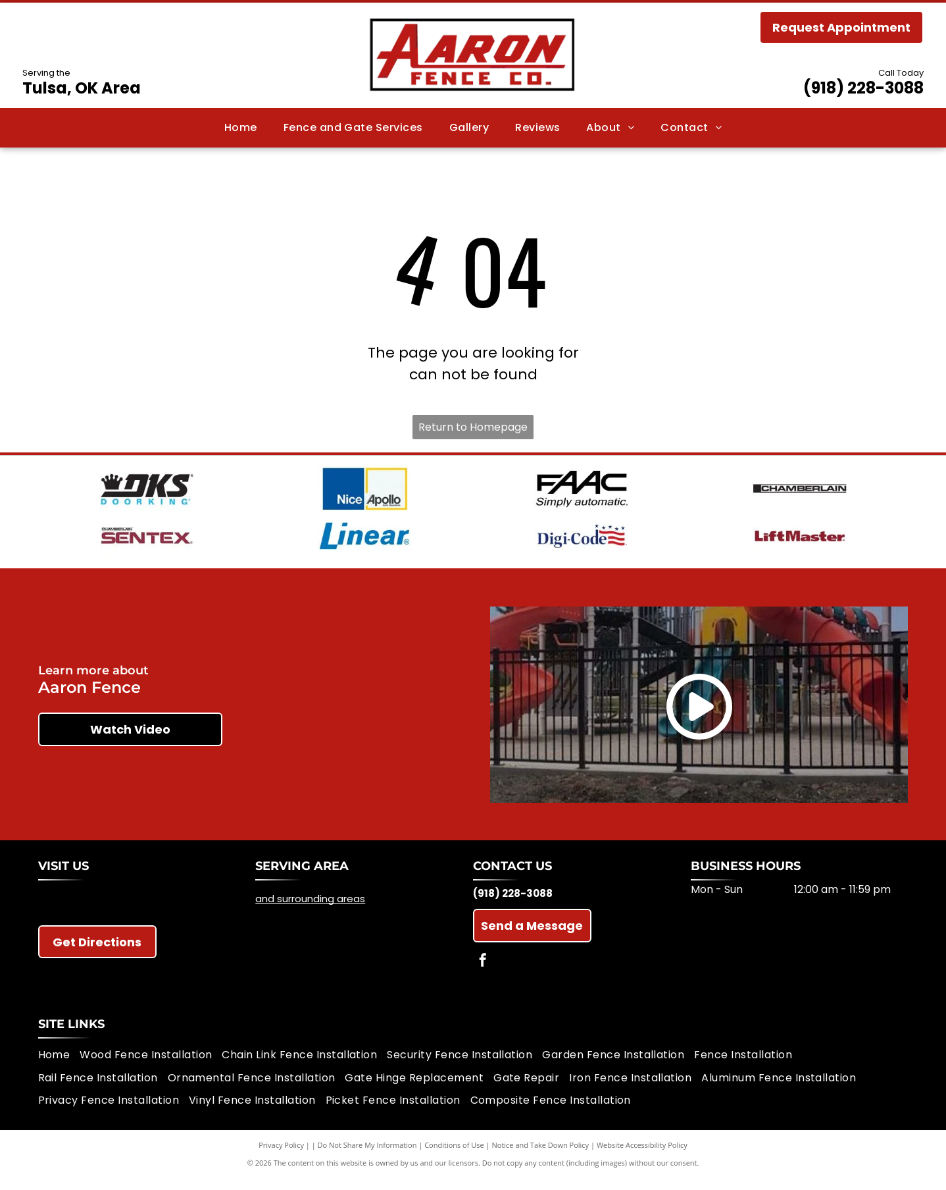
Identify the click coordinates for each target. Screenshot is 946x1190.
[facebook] (483, 973)
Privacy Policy (281, 1157)
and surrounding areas (310, 910)
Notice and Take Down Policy (540, 1157)
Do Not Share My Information (367, 1157)
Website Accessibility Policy (642, 1157)
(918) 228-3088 (863, 88)
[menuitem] (240, 128)
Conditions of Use (454, 1157)
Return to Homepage (473, 427)
